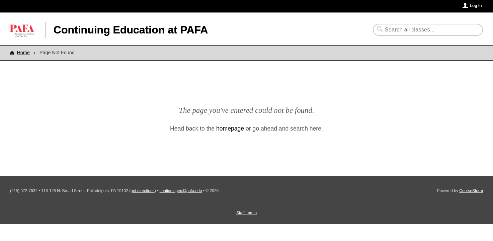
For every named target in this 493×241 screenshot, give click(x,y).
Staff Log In (246, 213)
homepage (230, 128)
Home (23, 52)
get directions (142, 190)
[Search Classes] (424, 29)
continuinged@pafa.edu (181, 190)
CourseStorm (471, 190)
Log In (476, 5)
